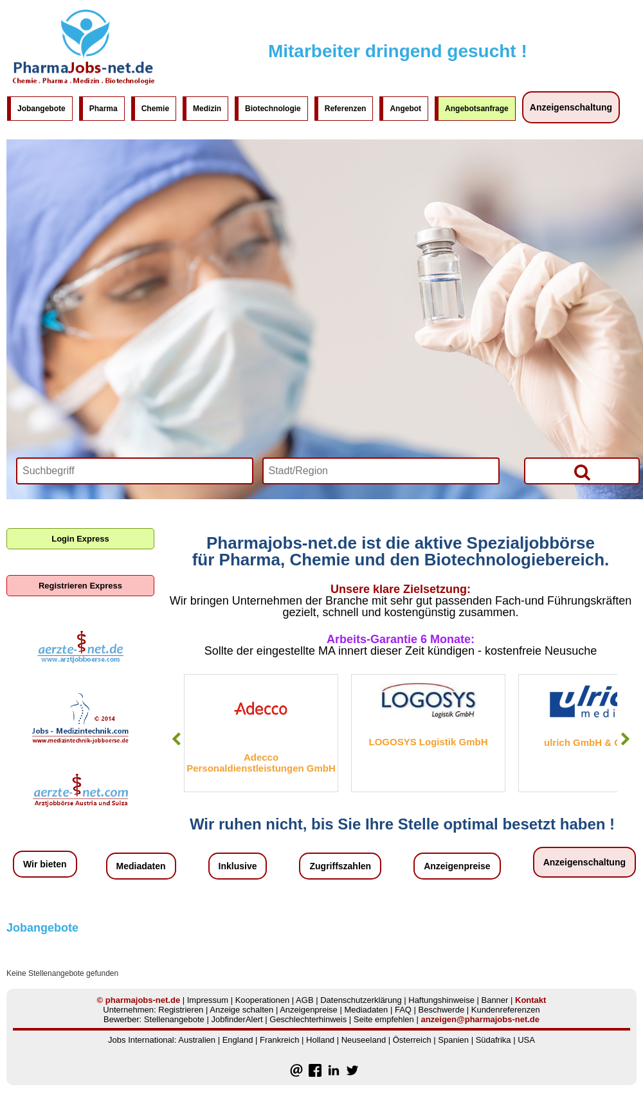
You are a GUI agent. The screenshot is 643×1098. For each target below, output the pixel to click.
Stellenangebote (174, 1019)
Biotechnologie (273, 108)
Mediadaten (141, 866)
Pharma (103, 108)
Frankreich (279, 1040)
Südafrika (493, 1040)
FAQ (403, 1009)
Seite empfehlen (384, 1019)
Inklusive (238, 866)
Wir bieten (45, 864)
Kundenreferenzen (505, 1009)
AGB (304, 1000)
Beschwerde (442, 1009)
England (237, 1040)
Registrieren (180, 1009)
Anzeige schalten (241, 1009)
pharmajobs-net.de (142, 1000)
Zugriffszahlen (340, 866)
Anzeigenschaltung (571, 107)
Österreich (412, 1040)
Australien (196, 1040)
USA (526, 1040)
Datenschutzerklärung (360, 1000)
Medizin (207, 108)
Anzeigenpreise (457, 866)
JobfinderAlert (236, 1019)
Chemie (155, 108)
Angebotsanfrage (477, 108)
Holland (320, 1040)
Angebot (405, 108)
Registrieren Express (80, 585)
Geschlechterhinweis (308, 1019)
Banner (494, 1000)
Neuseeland (363, 1040)
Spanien (453, 1040)
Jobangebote (41, 108)
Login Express (80, 539)
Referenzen (346, 108)
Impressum (207, 1000)
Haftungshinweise (441, 1000)
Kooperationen (262, 1000)
